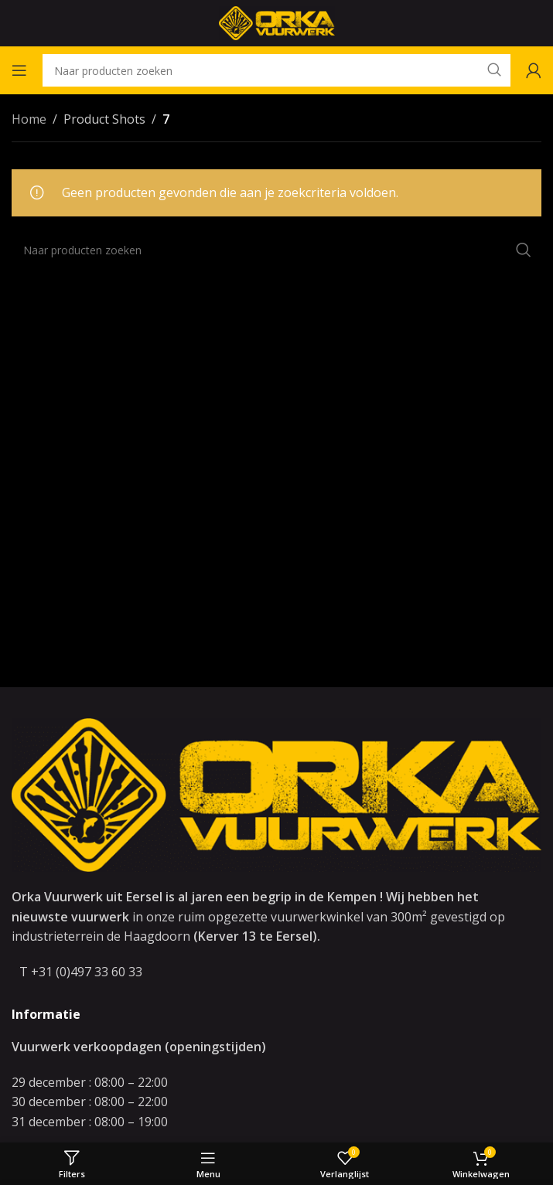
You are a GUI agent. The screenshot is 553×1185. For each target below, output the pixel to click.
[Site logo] (277, 21)
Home (29, 119)
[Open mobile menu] (19, 70)
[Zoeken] (276, 70)
